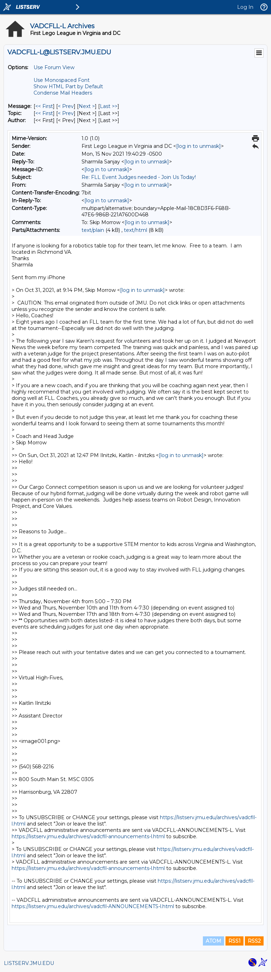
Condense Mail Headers (63, 93)
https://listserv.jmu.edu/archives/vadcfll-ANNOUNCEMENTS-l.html (93, 906)
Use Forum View (54, 67)
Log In (245, 7)
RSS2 (254, 941)
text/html (135, 230)
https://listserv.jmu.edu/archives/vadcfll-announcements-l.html (88, 836)
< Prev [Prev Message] (66, 106)
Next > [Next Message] (87, 106)
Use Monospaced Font (62, 80)
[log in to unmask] (198, 146)
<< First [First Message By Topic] (44, 113)
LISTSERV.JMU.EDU (29, 963)
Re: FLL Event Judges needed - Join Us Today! (139, 177)
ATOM (213, 941)
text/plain (93, 230)
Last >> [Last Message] (109, 106)
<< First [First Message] (44, 106)
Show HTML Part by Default (68, 86)
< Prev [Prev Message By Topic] (66, 113)
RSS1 (234, 941)
